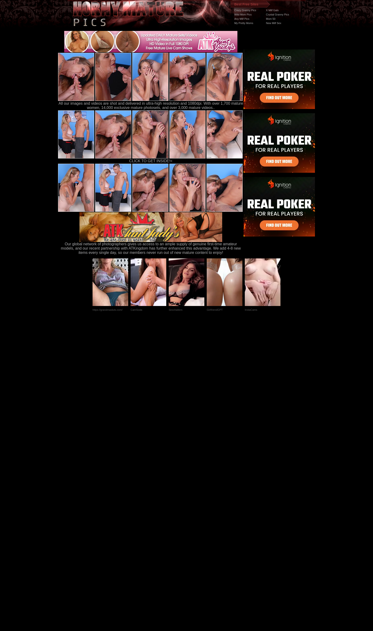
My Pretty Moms (243, 23)
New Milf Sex (273, 23)
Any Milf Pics (241, 18)
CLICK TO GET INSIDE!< (150, 161)
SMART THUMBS (195, 541)
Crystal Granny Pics (277, 14)
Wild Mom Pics (243, 14)
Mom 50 (270, 18)
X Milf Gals (272, 10)
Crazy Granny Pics (245, 10)
